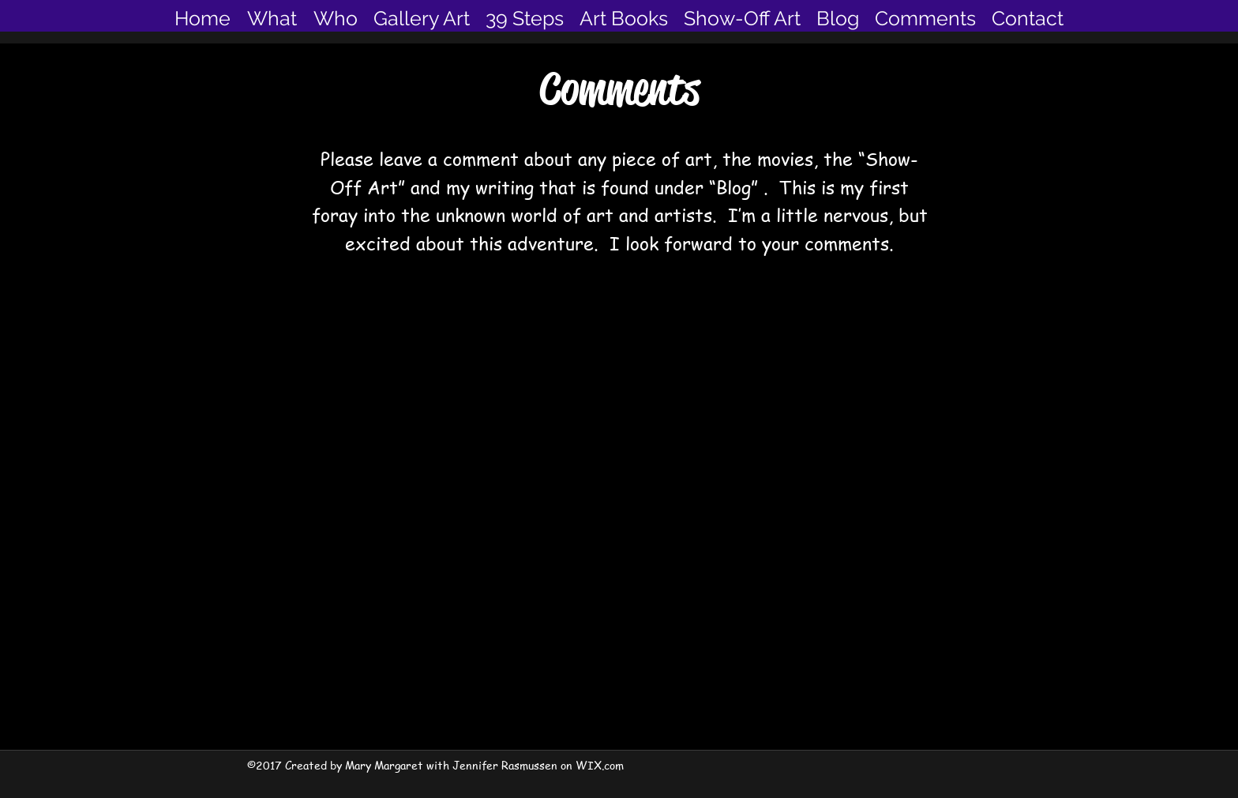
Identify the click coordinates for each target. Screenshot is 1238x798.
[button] (422, 18)
